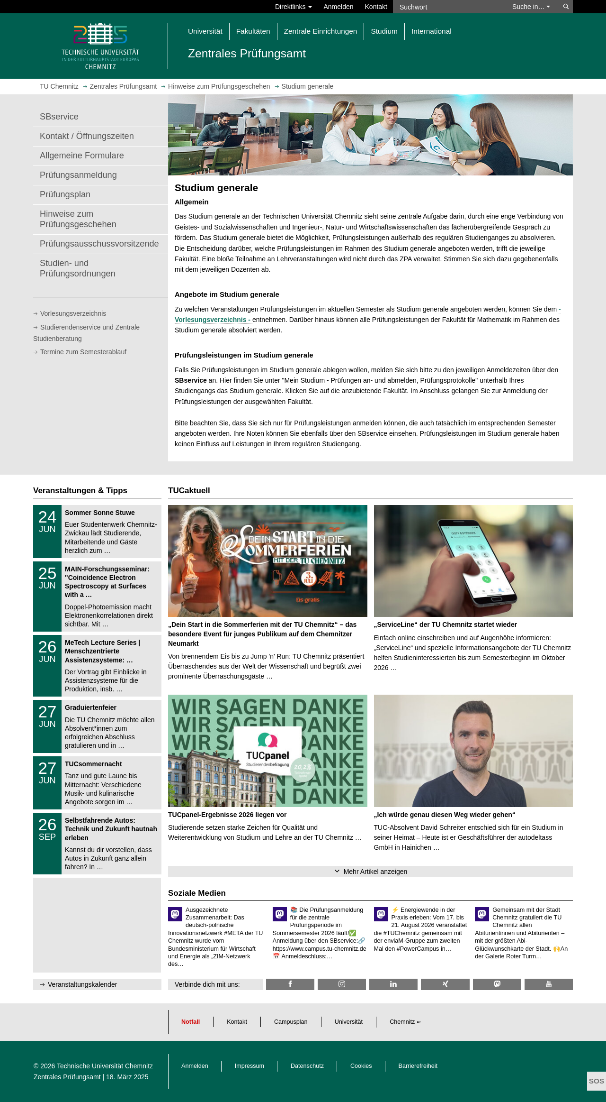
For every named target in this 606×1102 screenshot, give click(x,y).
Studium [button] (384, 31)
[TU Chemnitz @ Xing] (445, 984)
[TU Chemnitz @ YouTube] (549, 984)
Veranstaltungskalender (82, 984)
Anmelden (338, 6)
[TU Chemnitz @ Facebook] (290, 984)
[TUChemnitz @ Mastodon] (497, 984)
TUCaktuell (189, 490)
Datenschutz (307, 1066)
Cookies (361, 1066)
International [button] (431, 31)
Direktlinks (293, 6)
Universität (349, 1022)
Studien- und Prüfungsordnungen (78, 268)
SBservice (59, 116)
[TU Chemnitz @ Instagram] (342, 984)
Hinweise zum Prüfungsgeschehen (78, 219)
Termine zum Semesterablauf (83, 352)
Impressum (249, 1066)
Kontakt (376, 6)
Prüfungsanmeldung (78, 175)
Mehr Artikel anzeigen (376, 871)
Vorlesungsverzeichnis (73, 313)
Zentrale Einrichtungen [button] (320, 31)
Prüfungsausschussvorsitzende (99, 243)
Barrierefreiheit (418, 1066)
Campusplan (291, 1022)
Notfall (190, 1022)
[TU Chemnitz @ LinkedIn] (393, 984)
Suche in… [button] (531, 6)
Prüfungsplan (65, 194)
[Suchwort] (448, 6)
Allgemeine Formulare (82, 155)
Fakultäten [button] (253, 31)
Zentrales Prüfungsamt (67, 1077)
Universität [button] (205, 31)
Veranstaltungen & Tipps (80, 490)
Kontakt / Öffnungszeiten (87, 136)
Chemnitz (402, 1022)
